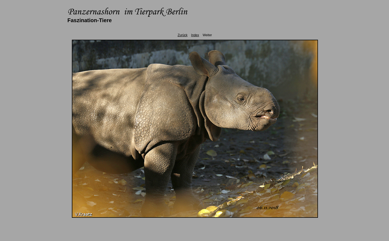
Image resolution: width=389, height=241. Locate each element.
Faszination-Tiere (90, 20)
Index (195, 35)
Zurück (182, 35)
